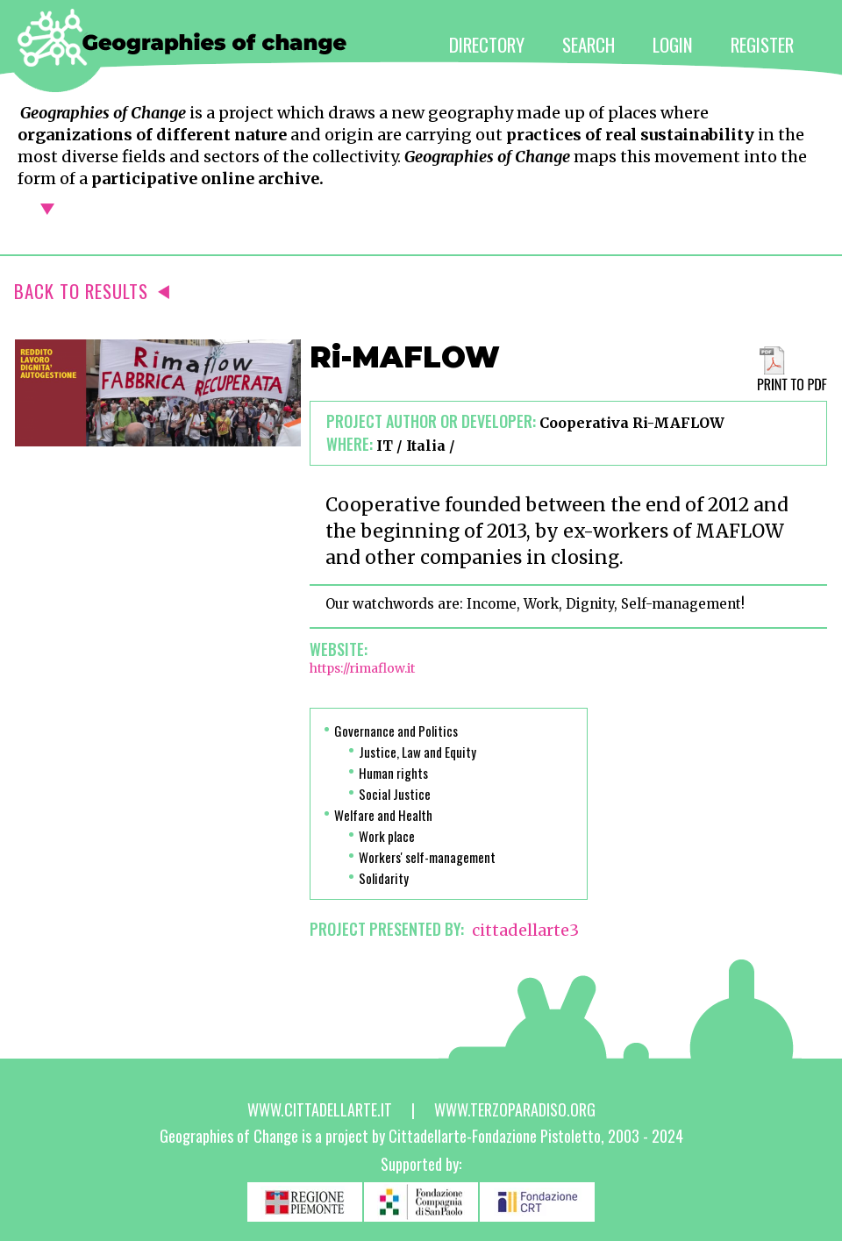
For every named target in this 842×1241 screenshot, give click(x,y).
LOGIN (673, 44)
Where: (349, 443)
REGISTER (762, 44)
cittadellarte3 (525, 930)
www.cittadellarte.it (319, 1109)
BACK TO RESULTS (91, 290)
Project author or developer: (431, 421)
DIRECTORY (486, 44)
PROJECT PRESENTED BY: (387, 928)
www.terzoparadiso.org (515, 1109)
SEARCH (588, 44)
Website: (338, 649)
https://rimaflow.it (362, 668)
